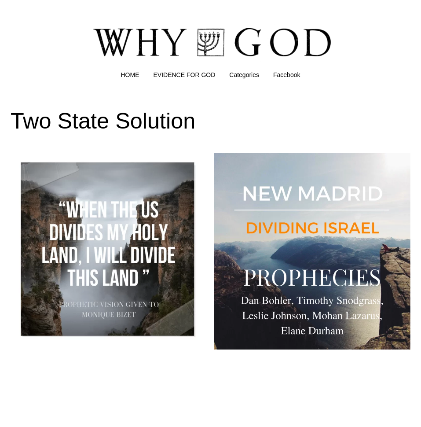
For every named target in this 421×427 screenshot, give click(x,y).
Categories (244, 74)
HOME (130, 74)
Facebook (286, 74)
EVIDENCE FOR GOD (185, 74)
